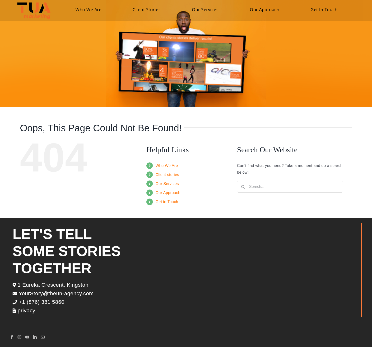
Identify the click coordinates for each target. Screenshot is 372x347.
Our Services (167, 184)
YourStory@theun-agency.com (53, 293)
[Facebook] (12, 337)
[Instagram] (20, 337)
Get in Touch (167, 202)
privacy (24, 311)
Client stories (167, 175)
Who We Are (167, 166)
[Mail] (43, 337)
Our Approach (168, 193)
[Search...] (290, 187)
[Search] (243, 187)
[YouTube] (27, 337)
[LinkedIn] (35, 337)
